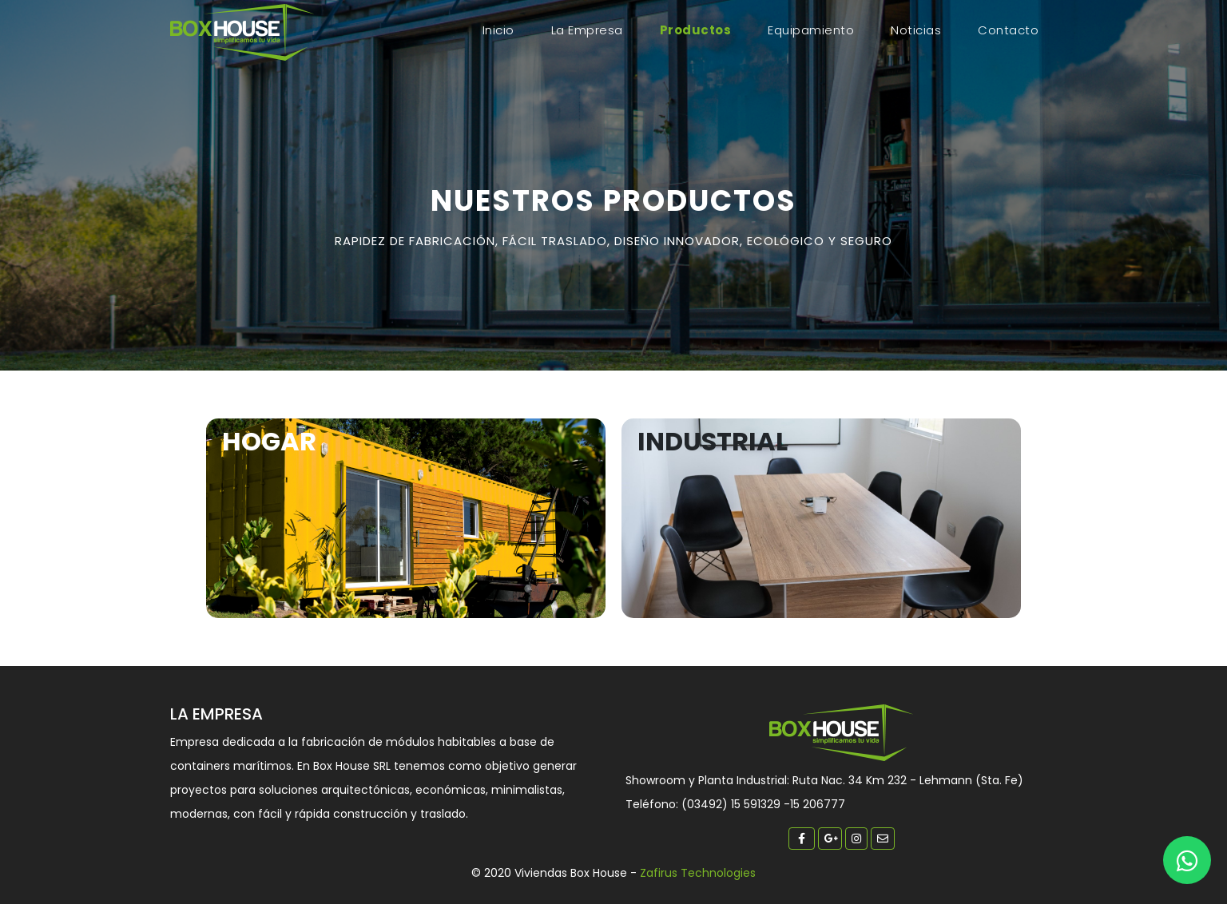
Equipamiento (811, 30)
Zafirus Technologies (698, 873)
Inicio (501, 29)
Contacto (1008, 30)
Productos (696, 30)
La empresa (587, 30)
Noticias (916, 30)
